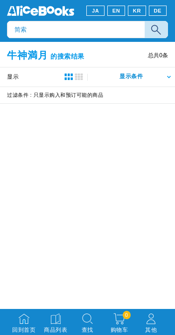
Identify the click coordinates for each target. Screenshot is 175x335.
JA (95, 10)
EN (116, 10)
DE (158, 10)
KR (137, 10)
